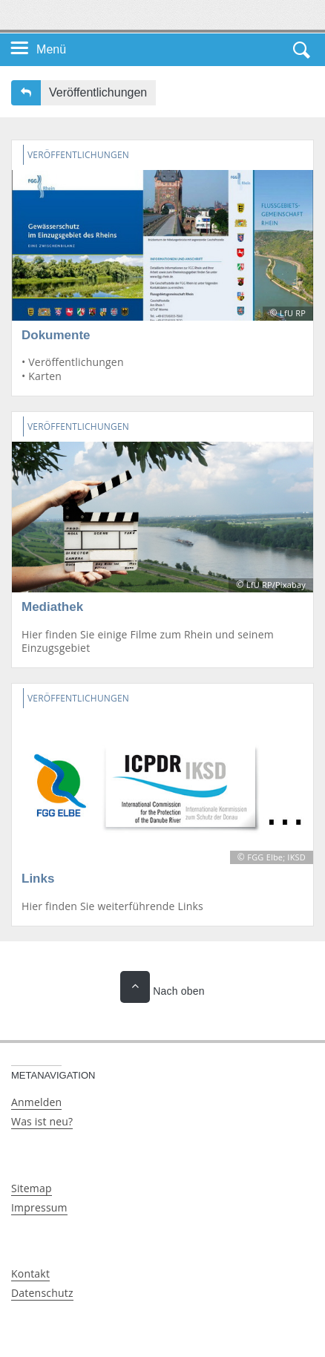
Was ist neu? (42, 1121)
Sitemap (31, 1188)
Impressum (39, 1207)
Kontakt (30, 1273)
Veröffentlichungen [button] (98, 92)
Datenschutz (42, 1293)
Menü (51, 49)
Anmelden (36, 1102)
